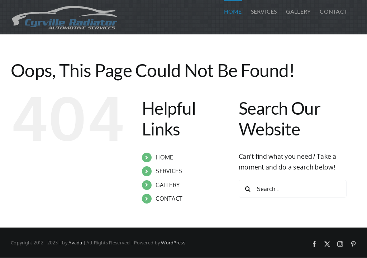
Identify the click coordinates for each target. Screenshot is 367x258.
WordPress (173, 242)
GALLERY (168, 184)
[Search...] (293, 189)
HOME (164, 157)
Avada (75, 242)
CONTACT (169, 198)
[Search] (248, 189)
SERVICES (169, 171)
